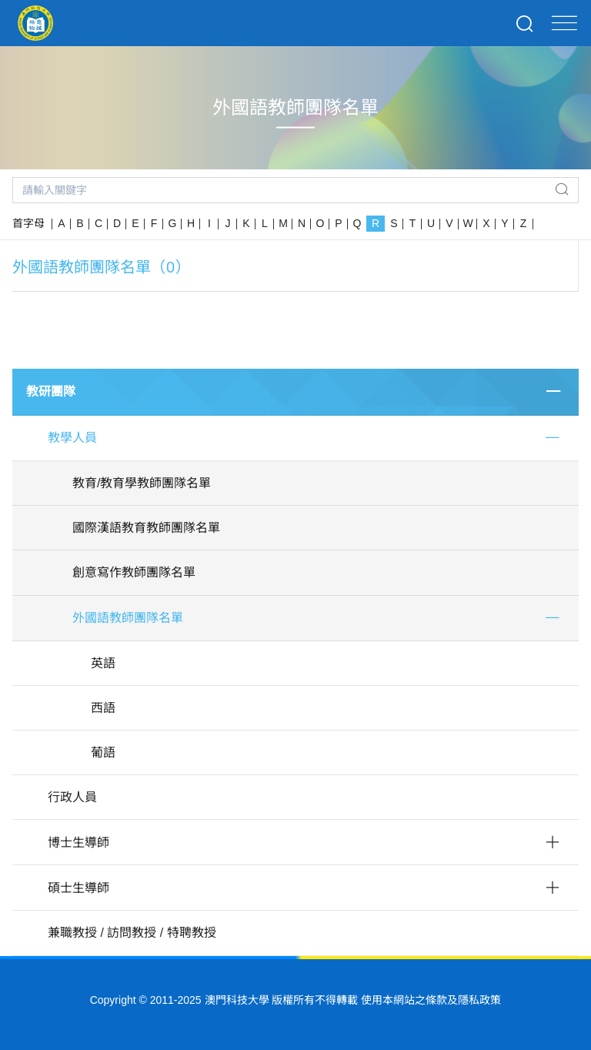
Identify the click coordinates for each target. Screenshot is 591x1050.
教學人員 (72, 437)
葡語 (103, 752)
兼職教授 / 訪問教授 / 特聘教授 (132, 932)
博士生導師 (78, 842)
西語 (103, 707)
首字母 (28, 223)
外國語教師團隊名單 (127, 617)
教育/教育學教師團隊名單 (141, 483)
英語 (103, 663)
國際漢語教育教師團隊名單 (146, 527)
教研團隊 (50, 391)
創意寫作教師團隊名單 (133, 572)
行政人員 (72, 797)
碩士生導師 (78, 888)
